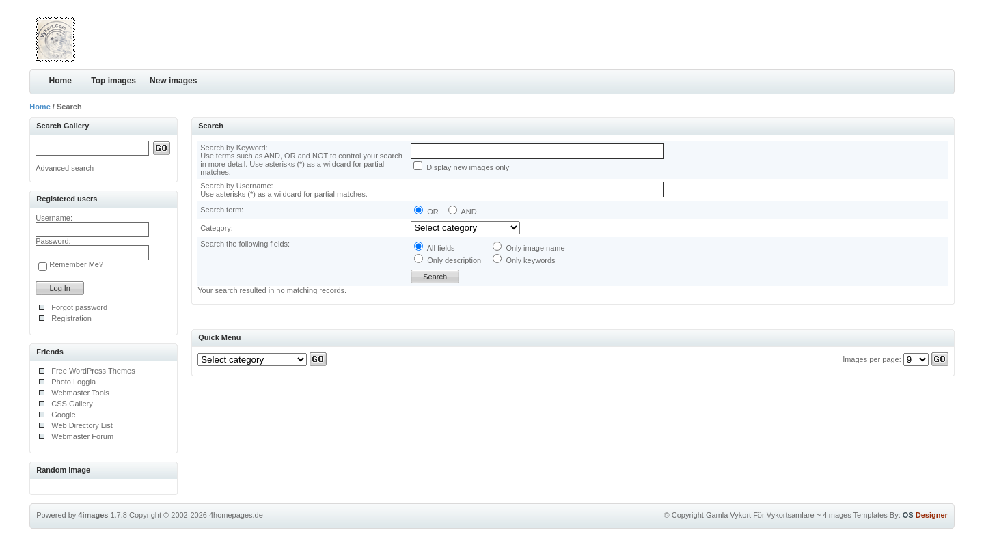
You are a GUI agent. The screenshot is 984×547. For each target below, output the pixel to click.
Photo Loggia (73, 382)
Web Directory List (82, 425)
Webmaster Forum (82, 436)
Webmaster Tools (80, 393)
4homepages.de (236, 515)
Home (60, 80)
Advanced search (65, 168)
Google (63, 414)
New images (173, 80)
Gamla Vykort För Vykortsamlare (760, 515)
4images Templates (855, 515)
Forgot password (79, 307)
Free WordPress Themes (93, 371)
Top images (113, 80)
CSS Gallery (72, 403)
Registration (71, 318)
